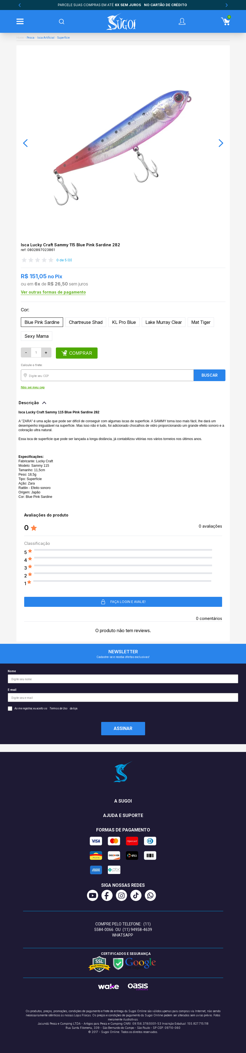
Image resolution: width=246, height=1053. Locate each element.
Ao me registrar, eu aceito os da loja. (43, 708)
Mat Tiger (200, 322)
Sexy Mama (36, 336)
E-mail (123, 695)
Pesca (30, 37)
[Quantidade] (36, 352)
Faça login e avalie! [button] (123, 602)
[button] (25, 143)
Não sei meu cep (33, 387)
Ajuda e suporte (123, 815)
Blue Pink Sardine (41, 322)
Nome (123, 676)
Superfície (63, 37)
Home (20, 37)
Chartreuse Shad (86, 322)
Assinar (123, 728)
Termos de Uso (58, 708)
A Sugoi (123, 801)
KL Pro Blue (124, 322)
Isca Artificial (45, 37)
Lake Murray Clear (163, 322)
